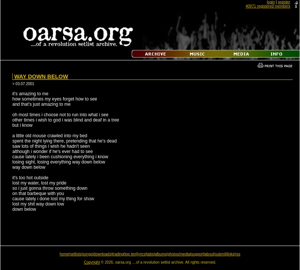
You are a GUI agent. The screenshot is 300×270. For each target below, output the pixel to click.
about (209, 254)
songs (87, 254)
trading (118, 254)
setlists (76, 254)
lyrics (141, 254)
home (64, 254)
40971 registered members (267, 6)
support (197, 254)
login (271, 2)
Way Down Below (41, 76)
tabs (150, 254)
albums (160, 254)
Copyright (92, 262)
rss (237, 254)
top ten (130, 254)
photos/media (179, 254)
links (231, 254)
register (284, 2)
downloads (102, 254)
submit (220, 254)
